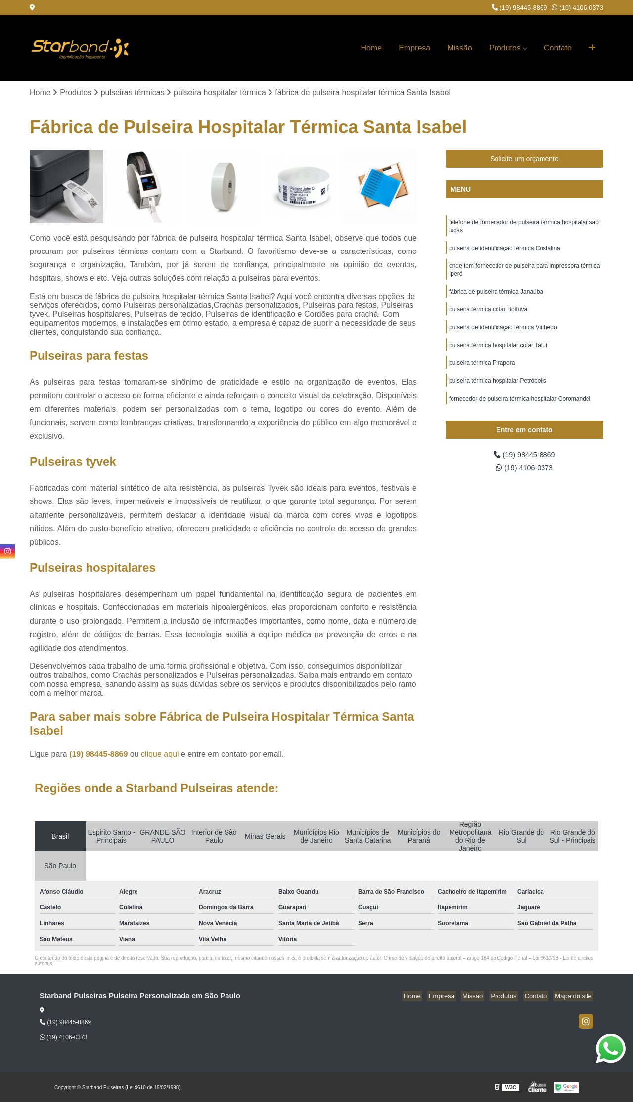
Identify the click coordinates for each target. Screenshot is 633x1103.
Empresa (414, 48)
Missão (459, 48)
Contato (558, 48)
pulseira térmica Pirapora (482, 373)
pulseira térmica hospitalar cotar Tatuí (498, 354)
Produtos (505, 48)
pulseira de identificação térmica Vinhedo (503, 335)
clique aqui (160, 755)
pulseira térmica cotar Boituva (488, 316)
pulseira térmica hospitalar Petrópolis (497, 392)
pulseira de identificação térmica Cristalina (504, 251)
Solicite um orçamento (524, 160)
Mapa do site (574, 997)
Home (371, 48)
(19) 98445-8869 (519, 7)
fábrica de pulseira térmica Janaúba (496, 298)
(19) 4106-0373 (577, 7)
